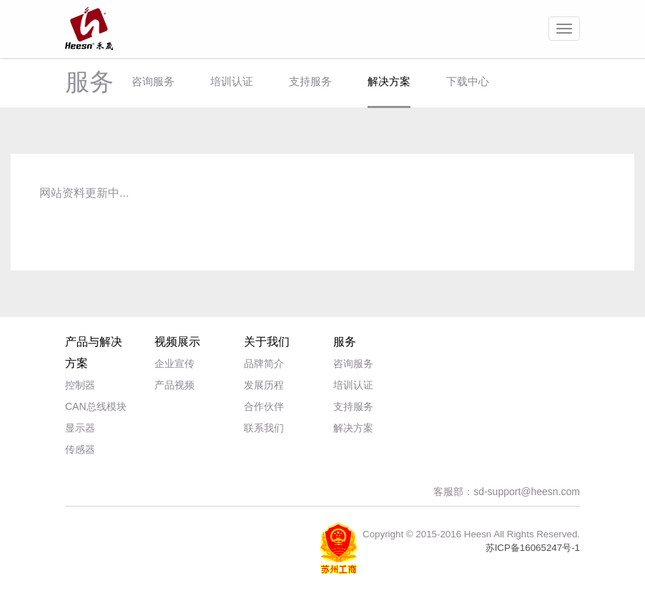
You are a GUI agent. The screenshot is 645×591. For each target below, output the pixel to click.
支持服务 (310, 81)
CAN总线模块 (96, 406)
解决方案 (389, 81)
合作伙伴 (264, 406)
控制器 (80, 385)
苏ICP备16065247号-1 (533, 547)
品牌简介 (264, 363)
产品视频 (174, 385)
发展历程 (264, 385)
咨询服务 (153, 81)
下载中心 (467, 81)
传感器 (80, 449)
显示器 (80, 428)
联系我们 (264, 428)
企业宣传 (174, 363)
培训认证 (231, 81)
